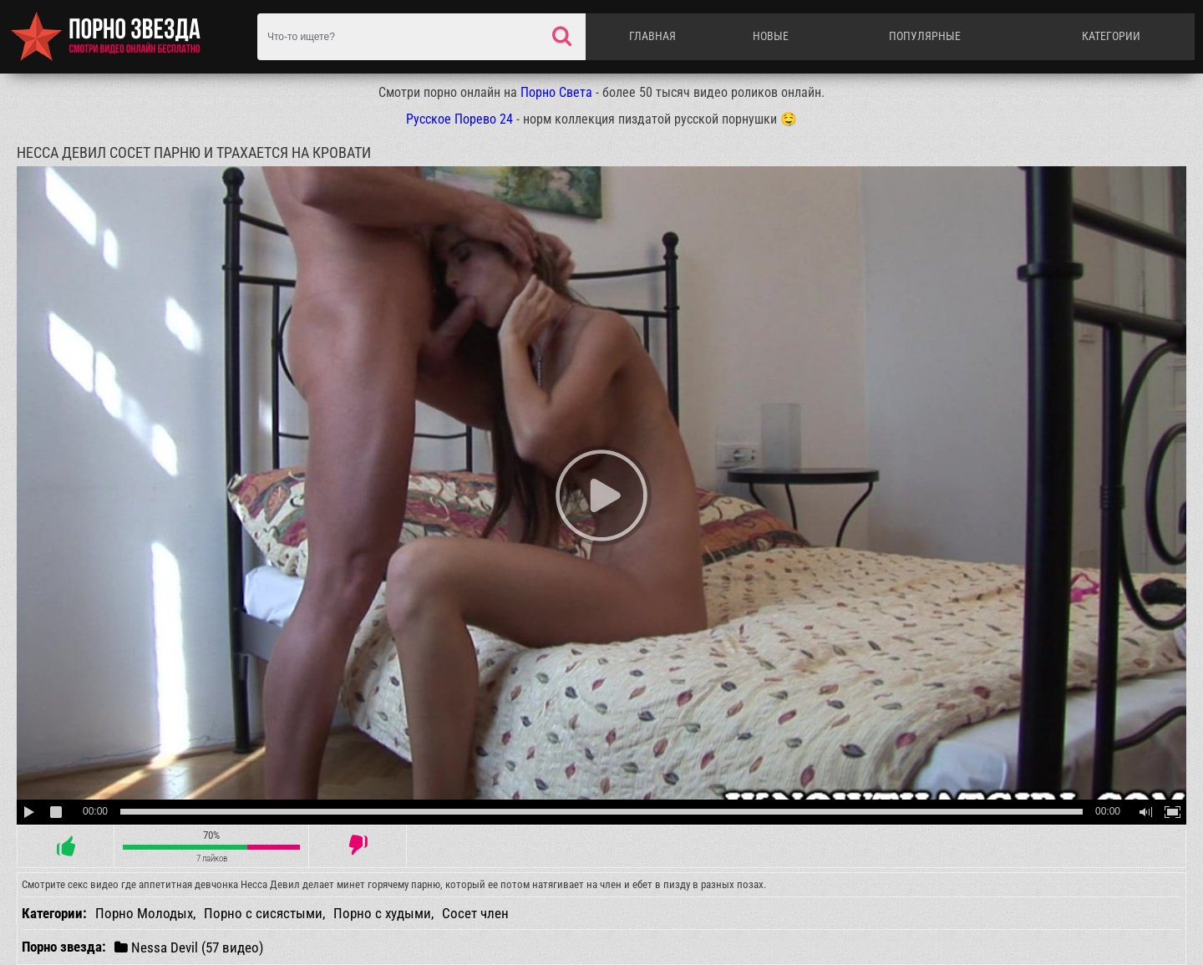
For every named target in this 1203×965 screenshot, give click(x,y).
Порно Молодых (144, 913)
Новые (771, 36)
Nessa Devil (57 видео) (188, 947)
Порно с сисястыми (263, 913)
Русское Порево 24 (459, 119)
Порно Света (556, 92)
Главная (652, 36)
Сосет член (475, 913)
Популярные (925, 36)
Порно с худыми (382, 913)
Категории (1111, 36)
